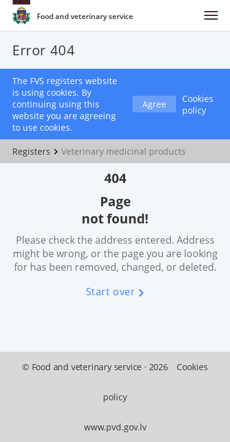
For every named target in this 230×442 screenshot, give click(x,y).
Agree (154, 104)
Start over (115, 291)
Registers (31, 151)
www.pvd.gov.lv (115, 427)
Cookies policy (197, 104)
